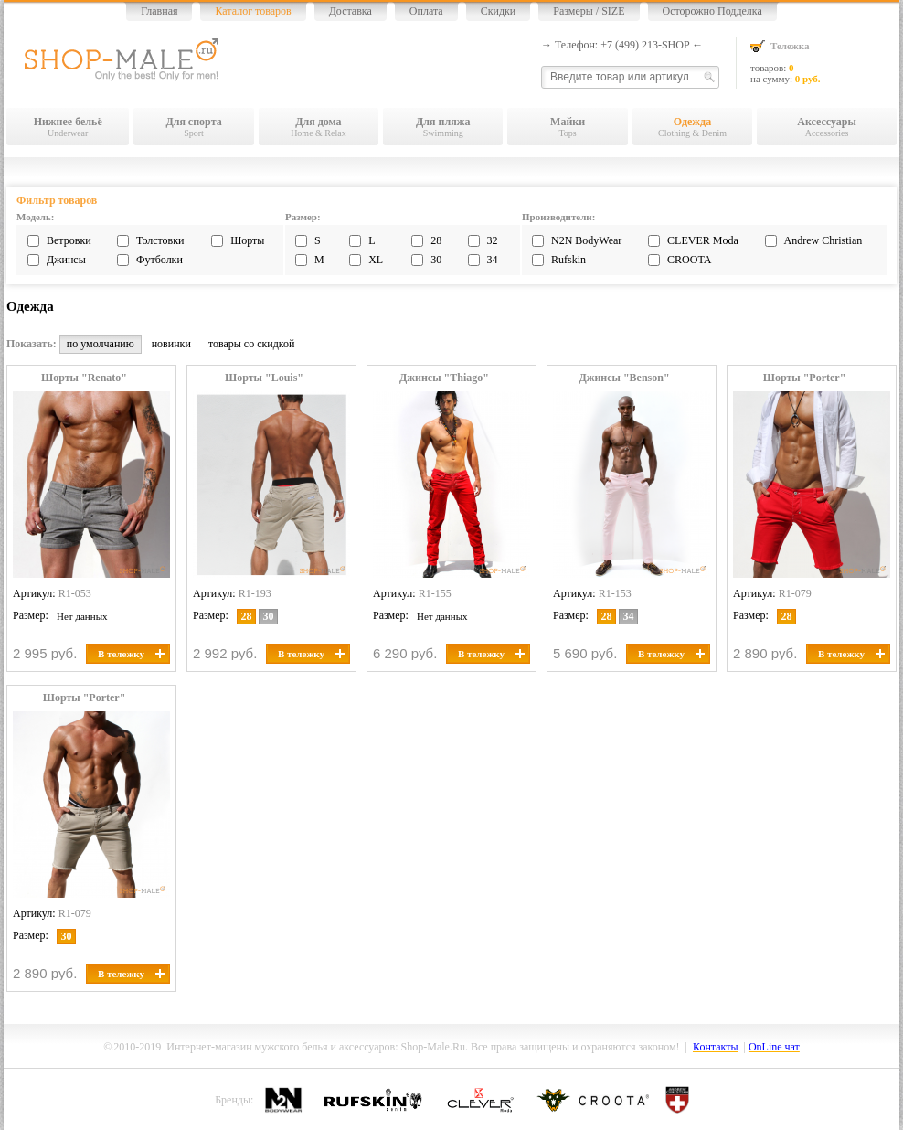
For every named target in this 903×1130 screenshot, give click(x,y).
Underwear (67, 126)
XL (375, 259)
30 (435, 259)
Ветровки (69, 240)
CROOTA (689, 259)
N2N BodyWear (586, 240)
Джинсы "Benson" (624, 378)
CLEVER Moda (702, 240)
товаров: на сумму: (823, 61)
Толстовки (160, 240)
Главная (159, 11)
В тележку (131, 653)
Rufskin (568, 259)
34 (492, 259)
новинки (171, 343)
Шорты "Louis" (264, 378)
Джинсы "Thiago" (444, 378)
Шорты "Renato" (84, 378)
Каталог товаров (253, 11)
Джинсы (66, 259)
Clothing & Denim (692, 126)
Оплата (426, 11)
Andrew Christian (823, 240)
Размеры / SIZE (588, 11)
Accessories (827, 126)
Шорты (247, 240)
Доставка (350, 11)
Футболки (159, 259)
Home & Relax (318, 126)
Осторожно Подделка (712, 11)
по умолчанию (100, 343)
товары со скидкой (251, 343)
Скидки (498, 11)
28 (435, 240)
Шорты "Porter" (804, 378)
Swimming (443, 126)
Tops (567, 126)
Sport (193, 126)
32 (492, 240)
